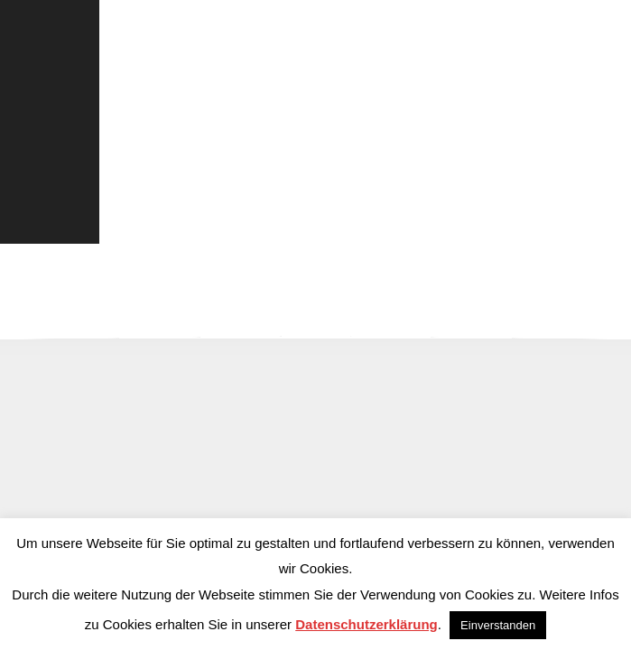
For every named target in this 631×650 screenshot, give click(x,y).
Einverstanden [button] (497, 625)
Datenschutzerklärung (366, 624)
